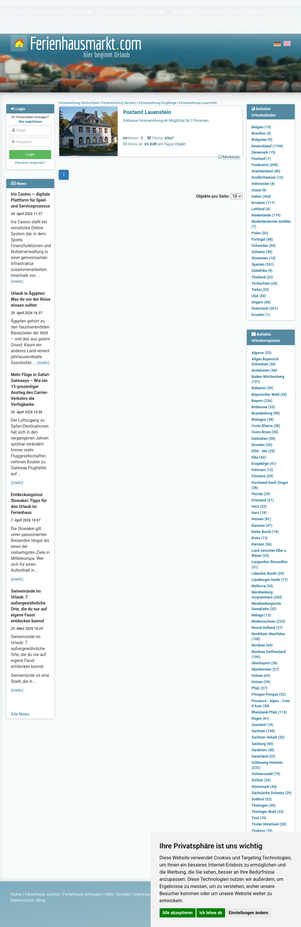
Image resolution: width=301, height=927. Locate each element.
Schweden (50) (264, 246)
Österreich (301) (265, 308)
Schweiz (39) (262, 252)
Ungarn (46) (261, 302)
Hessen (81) (261, 519)
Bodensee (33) (263, 407)
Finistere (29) (262, 476)
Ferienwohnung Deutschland (79, 103)
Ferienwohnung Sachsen (119, 103)
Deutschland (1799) (267, 146)
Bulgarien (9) (262, 140)
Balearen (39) (262, 388)
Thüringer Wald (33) (268, 812)
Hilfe (109, 894)
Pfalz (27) (259, 688)
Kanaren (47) (262, 526)
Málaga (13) (261, 615)
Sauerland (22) (263, 756)
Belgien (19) (261, 127)
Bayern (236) (262, 401)
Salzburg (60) (262, 744)
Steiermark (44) (264, 787)
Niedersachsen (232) (268, 621)
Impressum (144, 894)
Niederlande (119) (266, 215)
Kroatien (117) (263, 203)
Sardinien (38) (263, 750)
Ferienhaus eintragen (82, 894)
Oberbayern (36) (265, 663)
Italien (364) (261, 196)
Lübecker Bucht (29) (268, 573)
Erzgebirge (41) (264, 464)
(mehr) (17, 281)
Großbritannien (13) (267, 177)
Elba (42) (259, 457)
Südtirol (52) (262, 799)
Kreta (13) (260, 538)
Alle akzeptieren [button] (178, 912)
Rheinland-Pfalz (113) (269, 712)
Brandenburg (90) (266, 413)
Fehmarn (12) (262, 470)
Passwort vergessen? (30, 163)
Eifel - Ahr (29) (263, 451)
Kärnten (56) (262, 544)
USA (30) (259, 296)
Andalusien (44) (264, 370)
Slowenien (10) (264, 258)
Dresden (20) (262, 445)
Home (16, 894)
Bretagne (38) (263, 419)
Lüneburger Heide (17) (270, 580)
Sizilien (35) (261, 780)
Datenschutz (22, 900)
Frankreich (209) (265, 165)
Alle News (20, 714)
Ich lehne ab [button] (210, 912)
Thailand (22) (262, 277)
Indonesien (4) (263, 184)
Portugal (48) (262, 239)
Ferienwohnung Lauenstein (197, 103)
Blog (41, 900)
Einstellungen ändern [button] (248, 912)
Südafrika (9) (262, 271)
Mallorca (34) (262, 586)
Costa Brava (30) (265, 432)
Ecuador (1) (261, 315)
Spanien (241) (263, 264)
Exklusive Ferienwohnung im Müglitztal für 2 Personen (166, 121)
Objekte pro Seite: (219, 196)
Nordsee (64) (262, 645)
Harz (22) (259, 506)
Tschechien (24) (264, 283)
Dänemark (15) (263, 152)
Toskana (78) (262, 831)
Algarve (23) (262, 353)
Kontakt (123, 894)
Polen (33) (260, 233)
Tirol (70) (259, 818)
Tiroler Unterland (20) (269, 824)
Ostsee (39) (261, 682)
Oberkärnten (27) (265, 669)
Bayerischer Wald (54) (269, 394)
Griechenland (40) (266, 171)
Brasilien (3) (261, 133)
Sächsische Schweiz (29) (272, 793)
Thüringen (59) (263, 805)
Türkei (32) (260, 290)
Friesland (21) (263, 500)
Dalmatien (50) (263, 439)
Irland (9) (259, 190)
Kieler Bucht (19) (265, 532)
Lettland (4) (261, 209)
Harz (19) (259, 513)
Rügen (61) (260, 718)
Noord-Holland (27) (267, 628)
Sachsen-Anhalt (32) (268, 737)
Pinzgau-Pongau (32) (269, 694)
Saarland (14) (262, 725)
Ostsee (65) (261, 676)
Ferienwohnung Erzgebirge (157, 103)
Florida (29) (261, 494)
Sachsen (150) (263, 731)
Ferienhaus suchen (42, 894)
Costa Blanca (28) (266, 426)
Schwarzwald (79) (266, 774)
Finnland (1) (261, 159)
